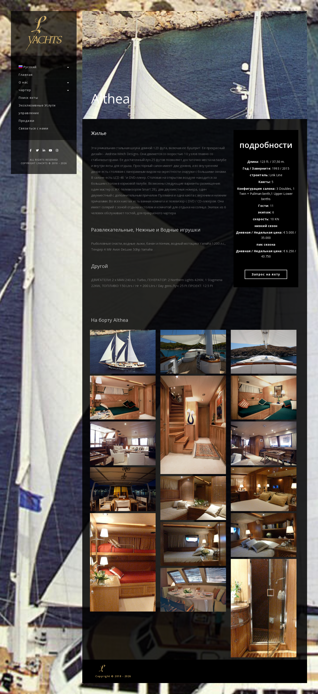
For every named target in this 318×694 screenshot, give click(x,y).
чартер (25, 90)
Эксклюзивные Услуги (37, 105)
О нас (23, 82)
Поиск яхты (28, 98)
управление (29, 113)
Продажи (26, 121)
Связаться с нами (33, 128)
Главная (26, 75)
